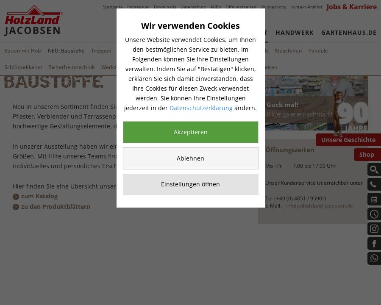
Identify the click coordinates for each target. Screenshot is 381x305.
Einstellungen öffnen (190, 184)
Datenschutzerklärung (201, 108)
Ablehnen (190, 158)
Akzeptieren (191, 132)
